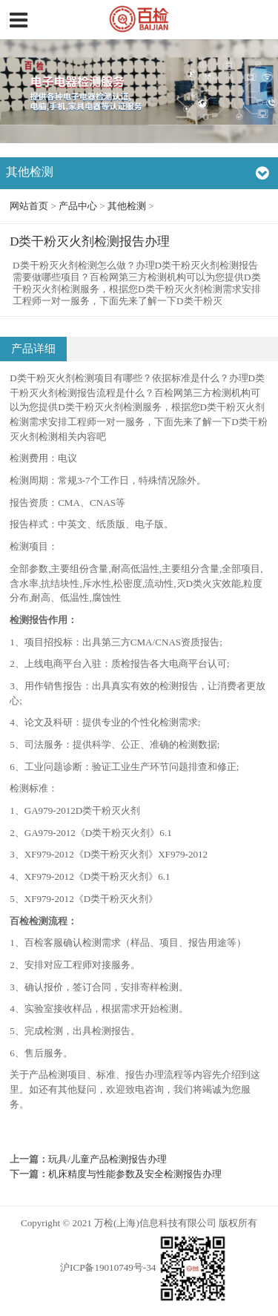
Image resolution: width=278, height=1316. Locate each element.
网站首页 (29, 205)
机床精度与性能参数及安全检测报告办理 (135, 1174)
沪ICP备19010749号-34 (108, 1267)
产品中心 (78, 205)
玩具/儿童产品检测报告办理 (107, 1159)
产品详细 (33, 349)
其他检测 (126, 205)
